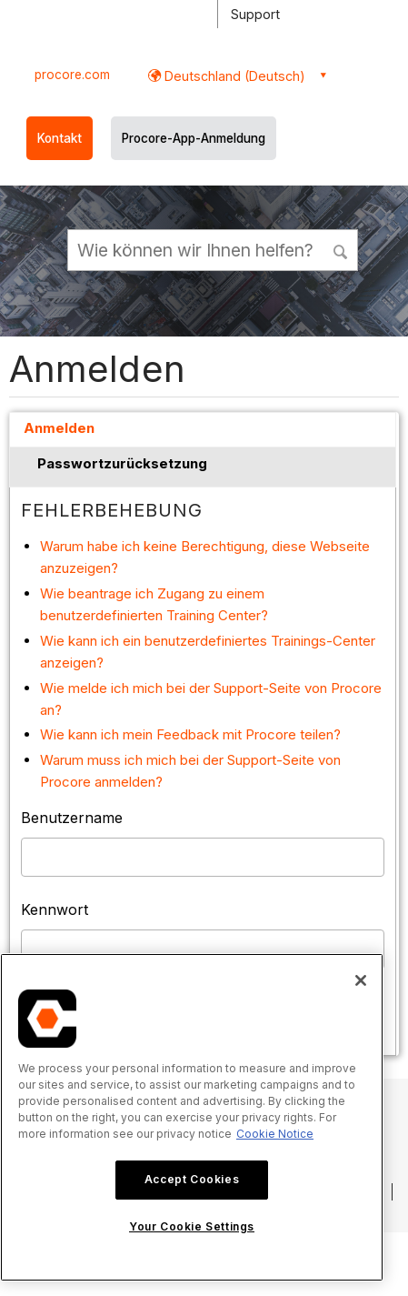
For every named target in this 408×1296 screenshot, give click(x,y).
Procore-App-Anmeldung (193, 138)
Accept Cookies (191, 1179)
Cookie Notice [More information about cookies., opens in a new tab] (274, 1133)
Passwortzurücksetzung (122, 463)
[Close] (361, 980)
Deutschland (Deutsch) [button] (233, 76)
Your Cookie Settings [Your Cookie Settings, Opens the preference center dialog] (191, 1226)
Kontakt (59, 138)
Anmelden (59, 428)
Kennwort (54, 909)
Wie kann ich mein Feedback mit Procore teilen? (190, 734)
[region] (191, 1117)
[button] (341, 249)
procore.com (72, 74)
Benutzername (72, 818)
